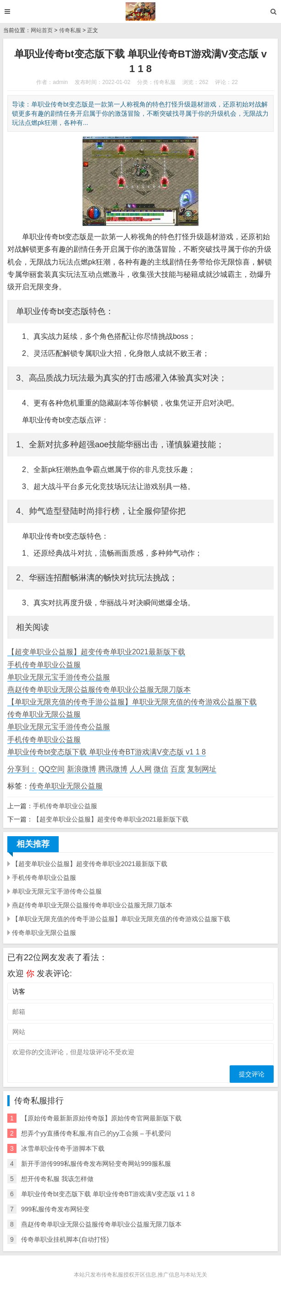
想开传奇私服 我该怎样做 (57, 1178)
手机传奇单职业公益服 (44, 665)
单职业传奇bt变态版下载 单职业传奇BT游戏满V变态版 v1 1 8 (106, 752)
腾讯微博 (112, 769)
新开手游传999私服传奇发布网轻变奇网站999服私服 (96, 1163)
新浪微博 (81, 769)
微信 (161, 769)
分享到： (22, 769)
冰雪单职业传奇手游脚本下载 (63, 1148)
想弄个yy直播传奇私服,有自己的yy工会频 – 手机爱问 (96, 1133)
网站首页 (42, 30)
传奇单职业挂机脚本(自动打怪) (65, 1239)
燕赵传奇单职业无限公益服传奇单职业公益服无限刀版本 (99, 689)
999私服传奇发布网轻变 (55, 1209)
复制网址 (201, 769)
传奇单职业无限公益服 (44, 714)
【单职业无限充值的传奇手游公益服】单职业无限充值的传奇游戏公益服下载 (132, 702)
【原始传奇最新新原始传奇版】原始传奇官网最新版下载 (101, 1118)
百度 (178, 769)
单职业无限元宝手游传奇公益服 (58, 677)
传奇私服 (70, 30)
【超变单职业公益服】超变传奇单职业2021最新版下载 (96, 652)
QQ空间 (52, 769)
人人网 (141, 769)
